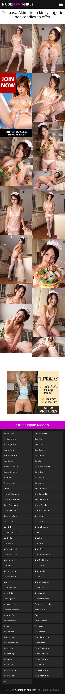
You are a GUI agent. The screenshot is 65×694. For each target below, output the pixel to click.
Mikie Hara (9, 565)
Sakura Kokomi (41, 527)
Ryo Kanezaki (40, 494)
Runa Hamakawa (42, 466)
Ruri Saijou (39, 477)
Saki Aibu (38, 516)
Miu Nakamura (10, 571)
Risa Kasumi (39, 450)
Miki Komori (9, 560)
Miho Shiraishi (10, 554)
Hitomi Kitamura (11, 494)
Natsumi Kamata (11, 609)
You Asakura (40, 626)
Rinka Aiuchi (9, 675)
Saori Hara (39, 543)
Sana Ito (38, 538)
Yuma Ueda (39, 642)
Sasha (37, 576)
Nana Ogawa (9, 598)
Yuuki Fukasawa (41, 670)
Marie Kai (8, 538)
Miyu (6, 582)
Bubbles (7, 477)
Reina (6, 626)
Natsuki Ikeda (10, 604)
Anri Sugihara (10, 444)
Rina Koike (8, 664)
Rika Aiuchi (9, 631)
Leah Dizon (9, 521)
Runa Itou (38, 472)
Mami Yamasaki (11, 532)
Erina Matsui (9, 483)
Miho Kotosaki (10, 549)
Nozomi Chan (10, 615)
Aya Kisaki (8, 461)
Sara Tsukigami (41, 560)
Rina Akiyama (10, 659)
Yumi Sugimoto (41, 648)
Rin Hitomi (8, 648)
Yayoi (37, 615)
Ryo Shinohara (41, 499)
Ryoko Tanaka (40, 505)
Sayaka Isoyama (41, 598)
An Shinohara (10, 439)
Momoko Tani (10, 587)
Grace (6, 488)
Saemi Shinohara (42, 510)
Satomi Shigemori (42, 582)
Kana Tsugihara (11, 505)
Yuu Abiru (39, 664)
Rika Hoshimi (10, 637)
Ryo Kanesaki (40, 488)
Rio (5, 681)
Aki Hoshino (9, 433)
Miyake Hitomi (10, 576)
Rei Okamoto (10, 620)
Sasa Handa (39, 571)
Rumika (37, 461)
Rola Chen (39, 455)
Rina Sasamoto (10, 670)
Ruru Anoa (39, 483)
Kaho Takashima (11, 499)
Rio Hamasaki (40, 433)
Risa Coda (38, 444)
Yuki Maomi (39, 631)
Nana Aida (8, 593)
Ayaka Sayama (10, 472)
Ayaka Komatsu (11, 466)
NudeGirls (17, 4)
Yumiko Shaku (41, 653)
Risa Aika (38, 439)
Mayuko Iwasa (10, 543)
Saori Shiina (39, 549)
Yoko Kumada (40, 620)
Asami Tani (9, 450)
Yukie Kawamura (42, 637)
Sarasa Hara (39, 565)
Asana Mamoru (11, 455)
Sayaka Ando (40, 593)
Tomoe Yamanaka (42, 604)
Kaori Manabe (10, 510)
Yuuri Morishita (41, 675)
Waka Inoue (39, 609)
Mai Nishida (9, 527)
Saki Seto (38, 521)
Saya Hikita (39, 587)
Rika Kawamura (11, 642)
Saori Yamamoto (42, 554)
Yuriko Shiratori (41, 659)
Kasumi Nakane (11, 516)
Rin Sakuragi (9, 653)
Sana (36, 532)
